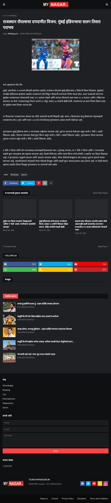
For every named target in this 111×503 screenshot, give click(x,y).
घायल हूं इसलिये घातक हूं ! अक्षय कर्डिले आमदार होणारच (38, 303)
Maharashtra (8, 403)
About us (44, 498)
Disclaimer (81, 498)
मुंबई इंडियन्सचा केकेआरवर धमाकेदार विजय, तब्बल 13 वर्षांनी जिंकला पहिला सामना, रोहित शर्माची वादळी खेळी (53, 224)
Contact (54, 498)
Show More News (100, 193)
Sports (24, 174)
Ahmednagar (8, 385)
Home (5, 15)
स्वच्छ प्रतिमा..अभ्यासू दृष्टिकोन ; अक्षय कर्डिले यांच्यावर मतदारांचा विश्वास (44, 329)
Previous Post (10, 246)
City (4, 394)
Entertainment (9, 399)
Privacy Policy (68, 498)
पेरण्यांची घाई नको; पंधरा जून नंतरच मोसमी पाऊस (36, 354)
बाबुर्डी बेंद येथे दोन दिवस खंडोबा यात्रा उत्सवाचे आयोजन (38, 316)
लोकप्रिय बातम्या (10, 296)
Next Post (102, 246)
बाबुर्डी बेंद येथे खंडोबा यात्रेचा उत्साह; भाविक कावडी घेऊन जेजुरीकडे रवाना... (45, 341)
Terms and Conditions (99, 498)
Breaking (12, 15)
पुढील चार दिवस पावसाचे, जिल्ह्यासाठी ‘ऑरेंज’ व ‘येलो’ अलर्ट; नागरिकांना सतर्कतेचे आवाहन (19, 224)
